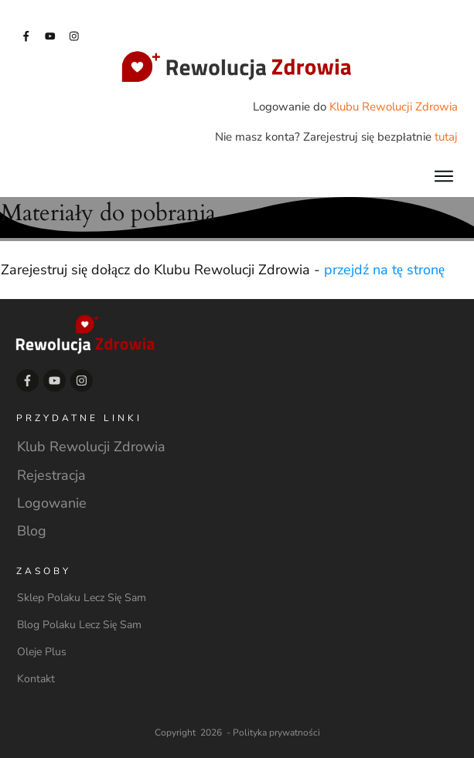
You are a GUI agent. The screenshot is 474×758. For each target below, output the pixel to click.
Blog (31, 531)
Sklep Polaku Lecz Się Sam (81, 597)
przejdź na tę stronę (384, 269)
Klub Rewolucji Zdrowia (91, 446)
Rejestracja (51, 475)
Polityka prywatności (276, 732)
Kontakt (36, 678)
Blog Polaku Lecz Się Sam (79, 624)
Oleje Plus (41, 651)
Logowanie (52, 503)
